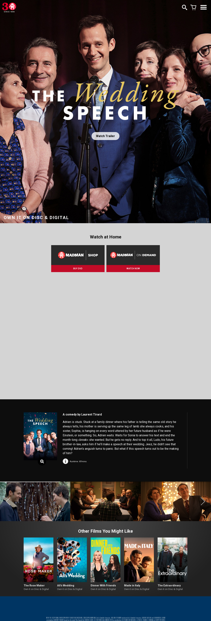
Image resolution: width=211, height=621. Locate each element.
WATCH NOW (133, 268)
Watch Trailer (105, 136)
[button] (8, 501)
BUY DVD (77, 268)
